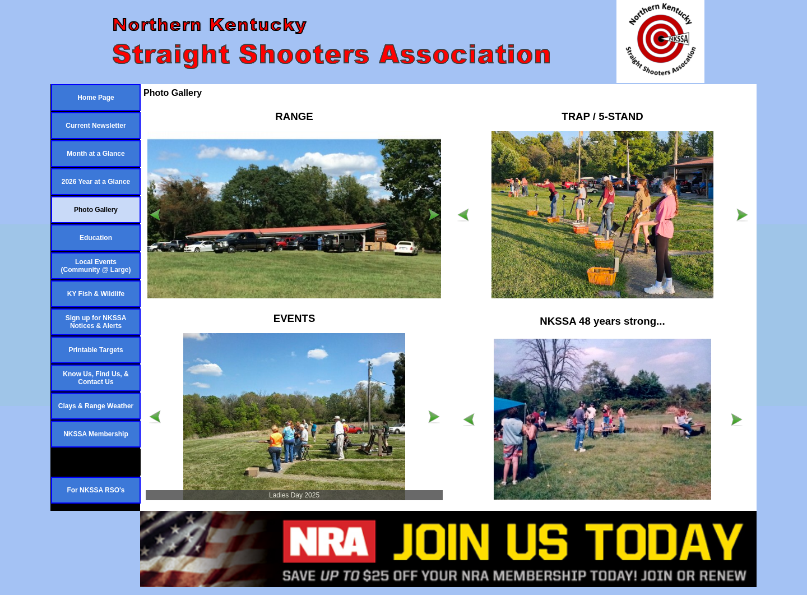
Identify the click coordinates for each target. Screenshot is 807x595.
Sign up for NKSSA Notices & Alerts (96, 322)
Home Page (95, 98)
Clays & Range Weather (96, 406)
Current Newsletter (96, 126)
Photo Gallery (96, 210)
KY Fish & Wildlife (95, 294)
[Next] (433, 214)
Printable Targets (95, 350)
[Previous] (154, 214)
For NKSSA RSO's (95, 490)
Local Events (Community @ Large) (96, 266)
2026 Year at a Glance (96, 182)
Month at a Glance (95, 154)
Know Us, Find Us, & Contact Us (95, 378)
